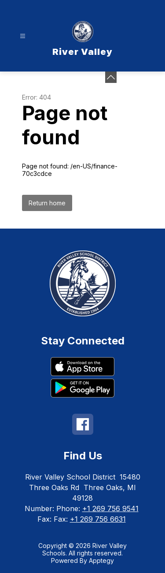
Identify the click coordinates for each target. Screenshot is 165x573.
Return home (47, 203)
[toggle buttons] (111, 77)
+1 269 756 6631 (98, 519)
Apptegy (101, 560)
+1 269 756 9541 (110, 508)
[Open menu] (23, 36)
